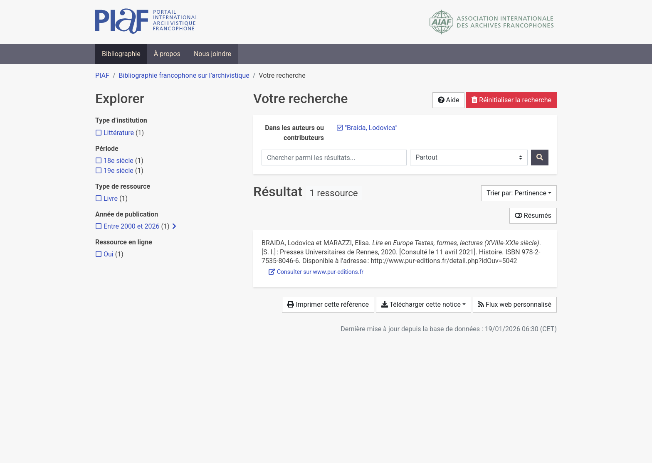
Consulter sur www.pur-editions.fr (316, 271)
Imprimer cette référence (327, 304)
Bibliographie (121, 54)
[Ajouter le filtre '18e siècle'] (118, 161)
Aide (448, 100)
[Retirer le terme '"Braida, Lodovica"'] (371, 128)
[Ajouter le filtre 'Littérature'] (119, 133)
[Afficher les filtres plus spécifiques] (174, 227)
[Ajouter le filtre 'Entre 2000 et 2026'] (131, 226)
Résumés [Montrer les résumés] (533, 215)
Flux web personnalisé (514, 304)
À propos (167, 54)
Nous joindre (212, 54)
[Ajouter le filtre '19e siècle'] (118, 171)
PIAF (102, 75)
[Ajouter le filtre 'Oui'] (109, 254)
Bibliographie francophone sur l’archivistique (184, 75)
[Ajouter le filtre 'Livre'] (111, 198)
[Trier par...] (519, 193)
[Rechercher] (539, 157)
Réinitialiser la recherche (511, 100)
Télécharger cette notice (421, 304)
